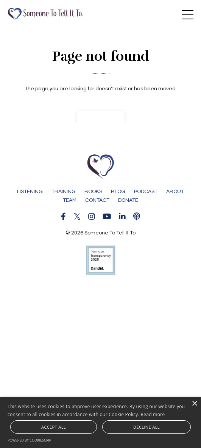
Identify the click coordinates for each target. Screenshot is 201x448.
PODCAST (145, 191)
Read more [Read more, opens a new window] (153, 414)
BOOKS (93, 191)
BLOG (118, 191)
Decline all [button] (146, 427)
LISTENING (30, 191)
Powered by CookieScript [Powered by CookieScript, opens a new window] (30, 440)
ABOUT (175, 191)
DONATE (128, 200)
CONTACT (97, 200)
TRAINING (63, 191)
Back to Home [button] (101, 116)
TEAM (69, 200)
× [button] (194, 404)
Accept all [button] (53, 427)
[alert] (100, 422)
